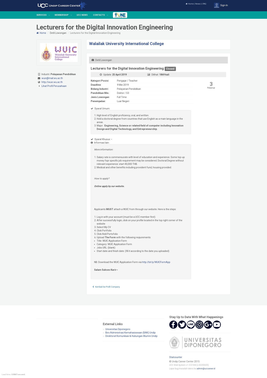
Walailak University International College (126, 43)
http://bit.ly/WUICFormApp (156, 262)
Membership (61, 15)
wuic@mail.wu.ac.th (52, 78)
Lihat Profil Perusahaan (54, 86)
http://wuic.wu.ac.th (52, 82)
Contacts (99, 15)
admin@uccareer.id (206, 368)
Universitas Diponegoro (117, 329)
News (197, 4)
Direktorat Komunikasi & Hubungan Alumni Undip (131, 336)
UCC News (82, 15)
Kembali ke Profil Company (106, 287)
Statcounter (175, 357)
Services (41, 15)
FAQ (204, 4)
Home (190, 4)
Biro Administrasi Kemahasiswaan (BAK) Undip (130, 332)
